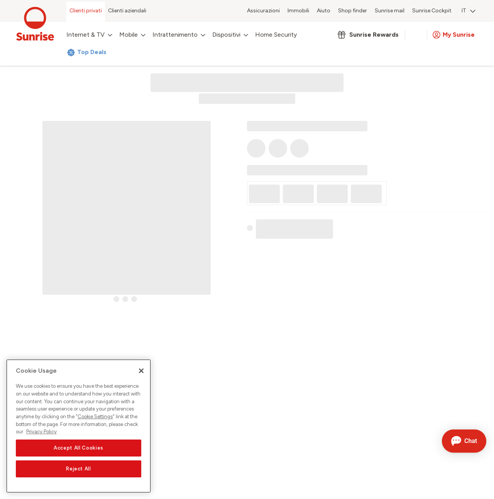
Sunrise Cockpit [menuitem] (432, 10)
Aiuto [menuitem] (323, 10)
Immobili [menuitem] (298, 10)
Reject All (78, 469)
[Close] (141, 370)
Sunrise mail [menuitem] (389, 10)
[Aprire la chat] (464, 441)
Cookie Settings (95, 416)
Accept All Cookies (78, 448)
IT (468, 10)
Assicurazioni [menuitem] (263, 10)
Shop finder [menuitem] (352, 10)
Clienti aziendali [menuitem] (127, 10)
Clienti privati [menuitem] (85, 10)
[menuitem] (468, 11)
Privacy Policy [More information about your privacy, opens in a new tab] (41, 432)
